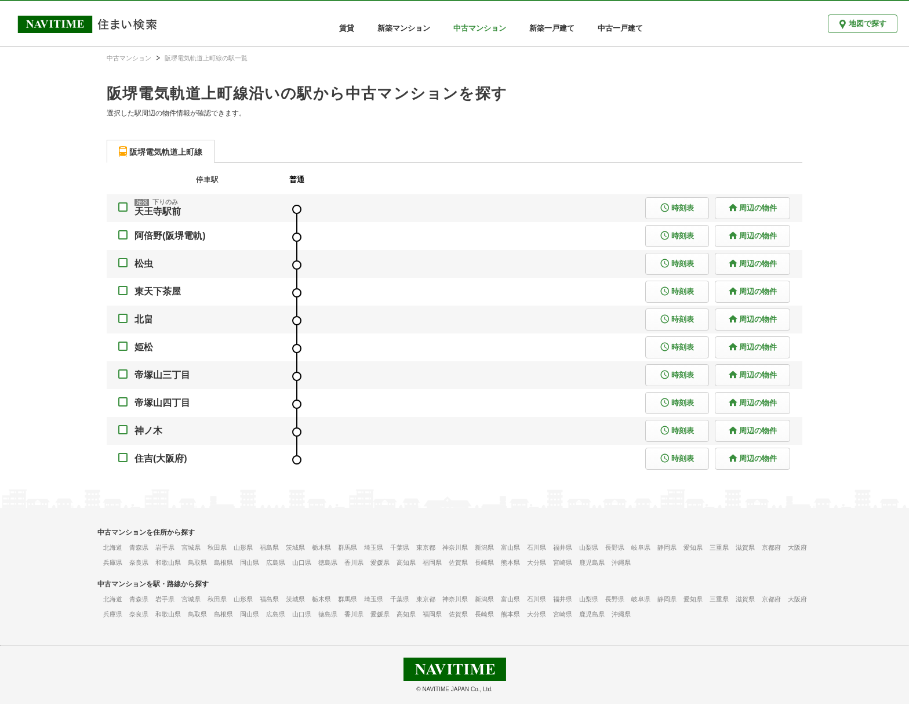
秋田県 (217, 547)
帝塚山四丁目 (162, 403)
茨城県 (295, 547)
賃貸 (346, 28)
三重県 (719, 547)
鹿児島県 (592, 562)
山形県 (243, 547)
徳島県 (327, 562)
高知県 (406, 562)
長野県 (614, 547)
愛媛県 (380, 562)
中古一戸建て (620, 28)
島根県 (223, 562)
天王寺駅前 (157, 211)
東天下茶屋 (157, 291)
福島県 (269, 547)
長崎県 (484, 562)
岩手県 (164, 547)
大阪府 (797, 547)
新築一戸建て (552, 28)
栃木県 (321, 547)
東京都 (425, 547)
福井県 (562, 547)
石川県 (536, 547)
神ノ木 (148, 431)
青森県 (138, 547)
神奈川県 (455, 547)
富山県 (510, 547)
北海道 (112, 547)
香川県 (353, 562)
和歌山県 (168, 562)
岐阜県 (640, 547)
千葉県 (399, 547)
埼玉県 (373, 547)
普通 (296, 179)
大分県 (536, 562)
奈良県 (138, 562)
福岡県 (432, 562)
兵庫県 (112, 562)
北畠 (143, 319)
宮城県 (191, 547)
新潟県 (484, 547)
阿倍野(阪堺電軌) (170, 236)
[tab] (160, 151)
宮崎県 (562, 562)
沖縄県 (621, 562)
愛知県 (693, 547)
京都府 (771, 547)
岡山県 (249, 562)
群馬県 (347, 547)
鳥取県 (197, 562)
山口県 (301, 562)
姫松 (143, 347)
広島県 (275, 562)
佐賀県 (458, 562)
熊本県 (510, 562)
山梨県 (588, 547)
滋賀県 (745, 547)
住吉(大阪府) (160, 458)
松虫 (143, 263)
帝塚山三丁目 (162, 375)
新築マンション (403, 28)
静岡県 (667, 547)
